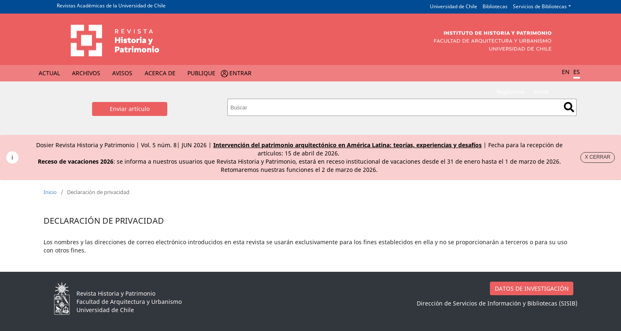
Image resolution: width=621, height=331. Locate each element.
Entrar (240, 73)
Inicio (50, 192)
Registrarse (510, 91)
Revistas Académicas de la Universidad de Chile (111, 5)
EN (566, 72)
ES (576, 72)
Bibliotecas (495, 6)
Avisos (122, 73)
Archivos (86, 73)
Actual (49, 73)
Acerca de (160, 73)
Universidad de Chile (453, 6)
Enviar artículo (130, 109)
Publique (201, 73)
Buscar (569, 107)
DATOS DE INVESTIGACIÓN (532, 288)
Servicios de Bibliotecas (540, 6)
